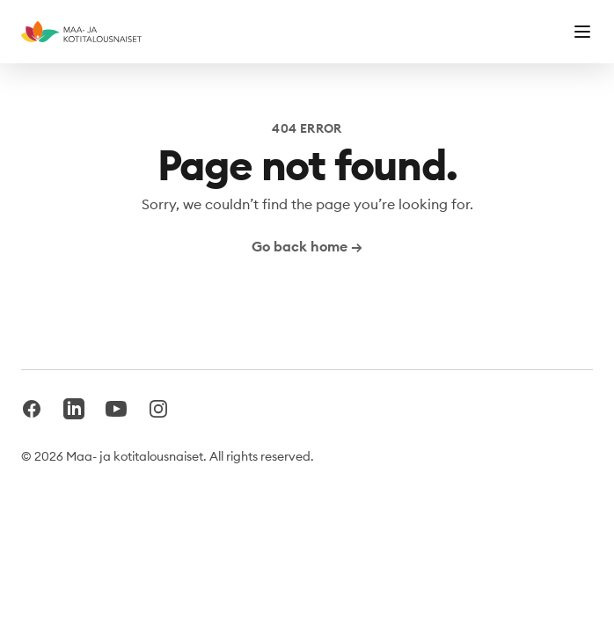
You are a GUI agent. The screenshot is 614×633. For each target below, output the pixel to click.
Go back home (307, 246)
